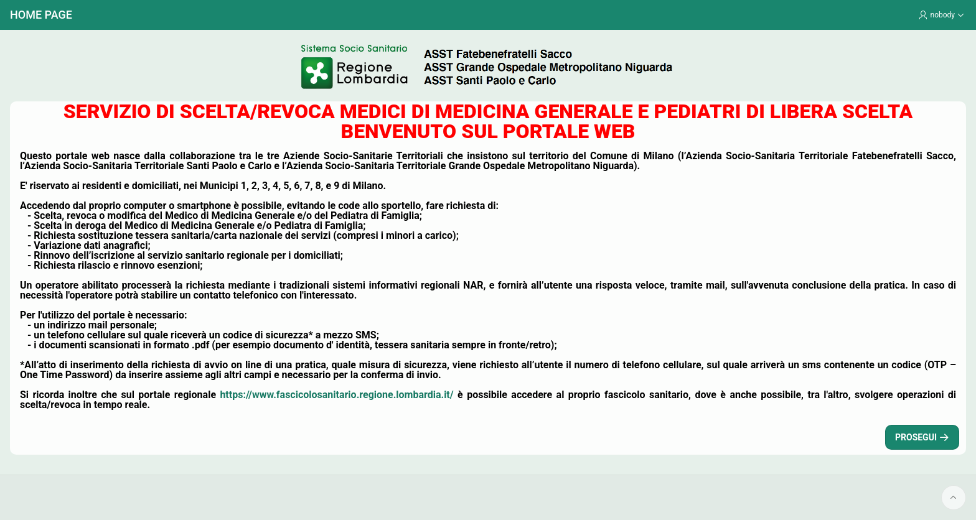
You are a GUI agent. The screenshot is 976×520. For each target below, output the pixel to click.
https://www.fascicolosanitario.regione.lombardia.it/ (336, 395)
